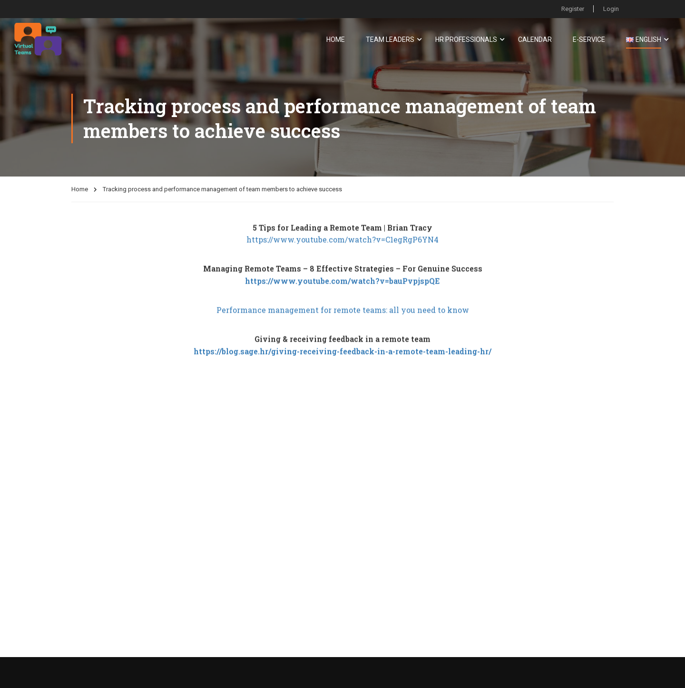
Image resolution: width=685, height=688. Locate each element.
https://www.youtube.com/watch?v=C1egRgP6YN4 (342, 251)
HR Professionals (466, 39)
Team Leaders (390, 39)
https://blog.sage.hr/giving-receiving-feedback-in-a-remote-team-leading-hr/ (342, 363)
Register (572, 8)
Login (611, 8)
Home (335, 39)
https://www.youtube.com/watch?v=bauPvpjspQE (342, 293)
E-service (589, 39)
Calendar (535, 39)
